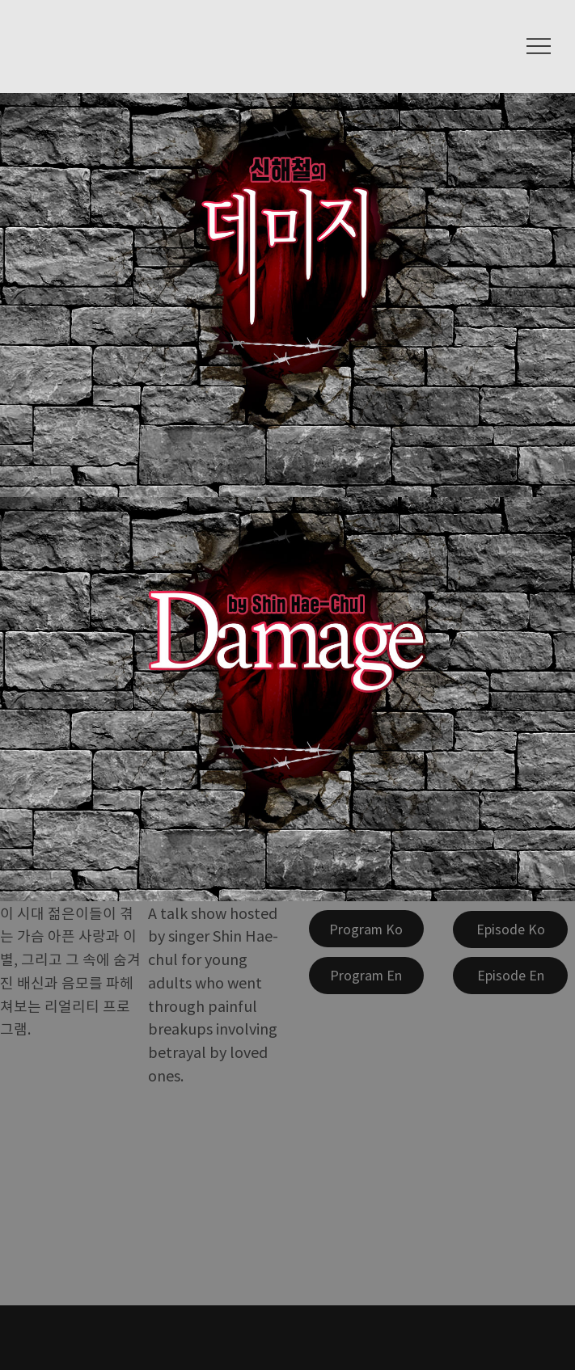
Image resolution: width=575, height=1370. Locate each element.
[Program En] (366, 975)
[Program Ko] (366, 928)
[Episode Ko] (510, 929)
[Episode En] (510, 975)
